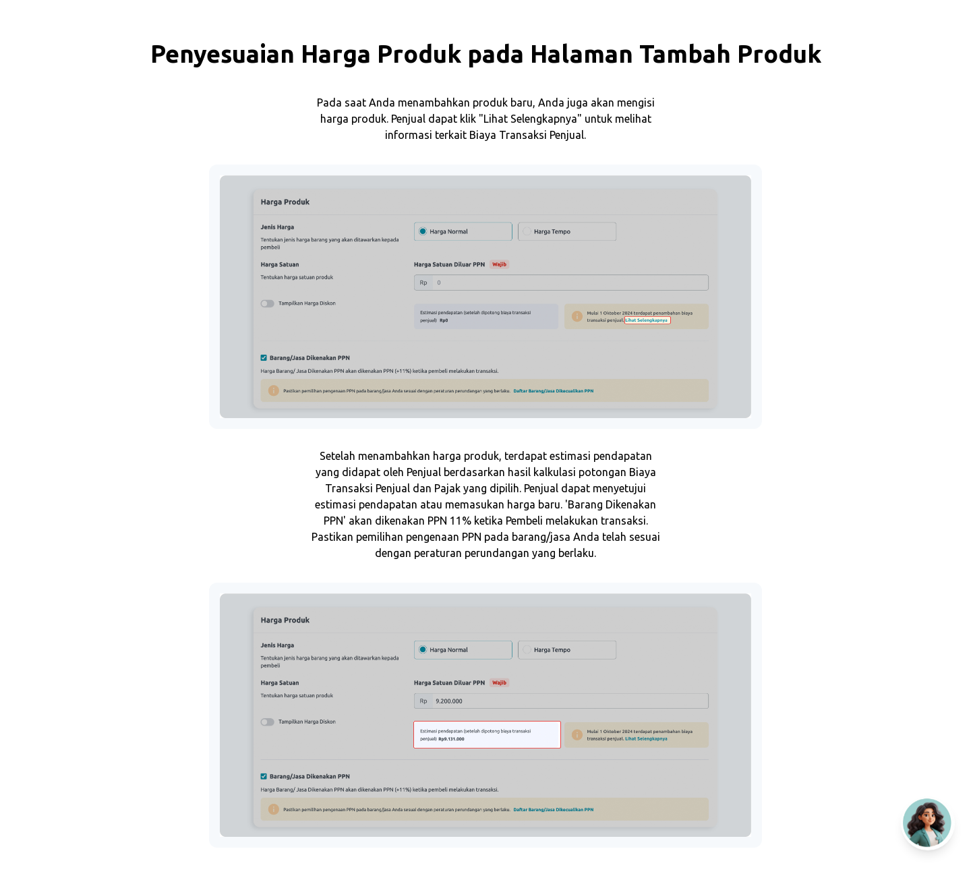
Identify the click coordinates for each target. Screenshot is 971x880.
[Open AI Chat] (928, 823)
